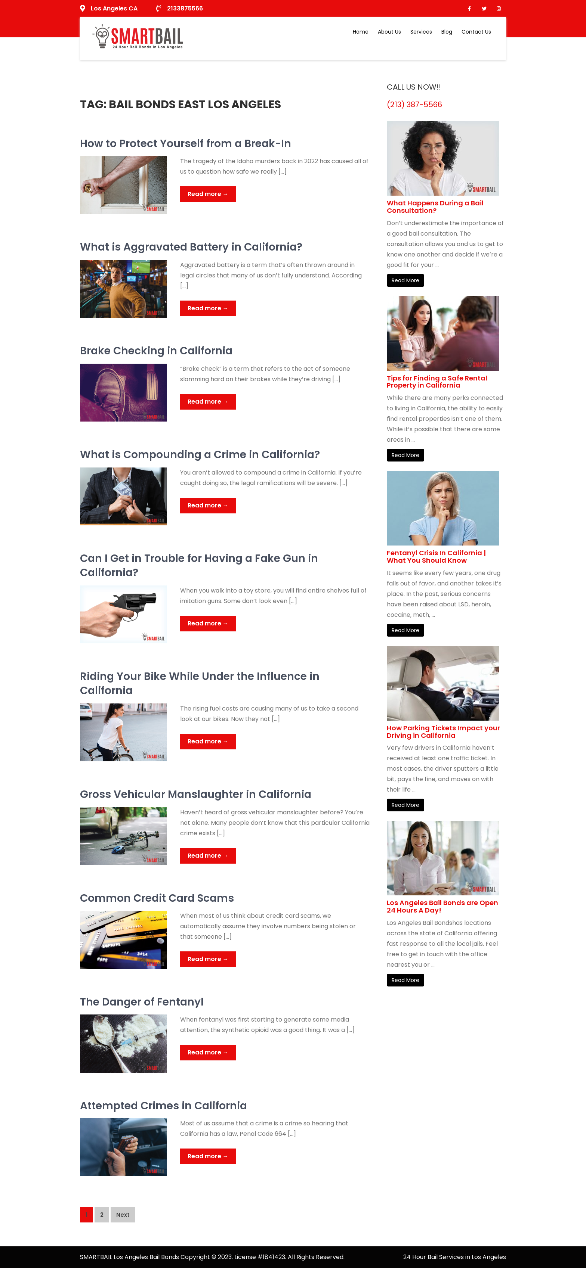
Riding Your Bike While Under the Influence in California (200, 683)
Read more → (208, 194)
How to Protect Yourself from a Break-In (185, 143)
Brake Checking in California (156, 351)
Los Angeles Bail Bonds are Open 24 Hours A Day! (442, 906)
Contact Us (476, 31)
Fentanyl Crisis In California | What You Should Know (436, 556)
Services (421, 31)
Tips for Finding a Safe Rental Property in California (437, 381)
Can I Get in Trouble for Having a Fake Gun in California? (199, 565)
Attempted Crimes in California (163, 1105)
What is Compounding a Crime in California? (200, 454)
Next (123, 1215)
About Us (389, 31)
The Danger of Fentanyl (142, 1002)
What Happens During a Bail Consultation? (435, 206)
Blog (446, 31)
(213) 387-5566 (414, 104)
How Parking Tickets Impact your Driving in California (443, 731)
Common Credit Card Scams (157, 898)
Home (360, 31)
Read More (405, 280)
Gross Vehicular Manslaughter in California (195, 794)
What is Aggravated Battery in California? (191, 247)
